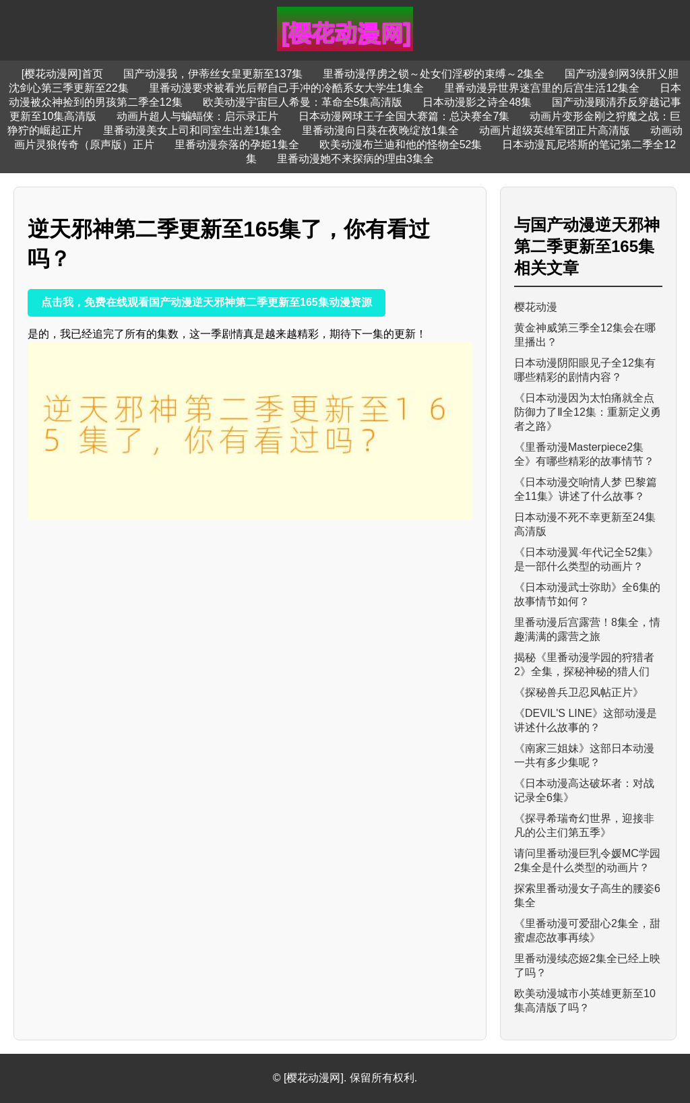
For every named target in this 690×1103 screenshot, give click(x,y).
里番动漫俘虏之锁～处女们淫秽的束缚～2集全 (433, 74)
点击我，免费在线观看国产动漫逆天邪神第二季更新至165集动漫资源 (206, 302)
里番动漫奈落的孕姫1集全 (237, 144)
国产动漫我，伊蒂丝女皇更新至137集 (213, 74)
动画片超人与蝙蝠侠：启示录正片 (197, 116)
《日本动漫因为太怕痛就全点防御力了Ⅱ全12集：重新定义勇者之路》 (587, 412)
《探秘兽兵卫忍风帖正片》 (579, 692)
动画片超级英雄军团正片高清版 (554, 130)
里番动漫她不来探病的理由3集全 (355, 158)
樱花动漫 (535, 307)
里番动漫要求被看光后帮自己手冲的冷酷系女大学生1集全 (287, 88)
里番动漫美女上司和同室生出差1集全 (192, 130)
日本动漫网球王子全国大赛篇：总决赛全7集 (404, 116)
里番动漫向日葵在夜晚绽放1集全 (380, 130)
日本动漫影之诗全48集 (477, 102)
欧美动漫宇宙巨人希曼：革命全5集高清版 (303, 102)
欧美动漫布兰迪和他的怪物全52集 (400, 144)
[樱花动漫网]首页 (62, 74)
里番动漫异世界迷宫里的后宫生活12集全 (541, 88)
